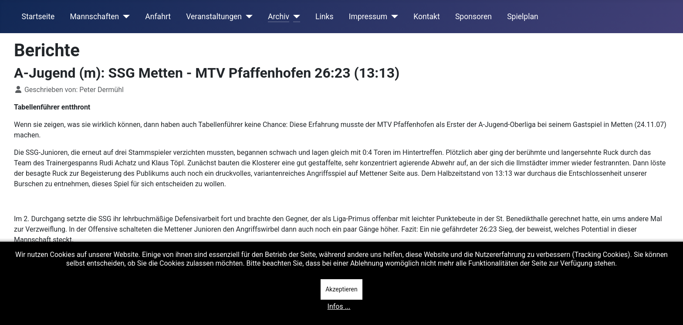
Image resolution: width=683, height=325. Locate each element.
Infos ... (339, 306)
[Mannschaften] (124, 16)
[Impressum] (392, 16)
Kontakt (426, 16)
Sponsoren (473, 16)
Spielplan (522, 16)
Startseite (38, 16)
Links (324, 16)
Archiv (278, 16)
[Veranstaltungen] (247, 16)
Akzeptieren (341, 289)
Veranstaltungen (214, 16)
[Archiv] (294, 16)
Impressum (368, 16)
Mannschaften (94, 16)
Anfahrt (158, 16)
